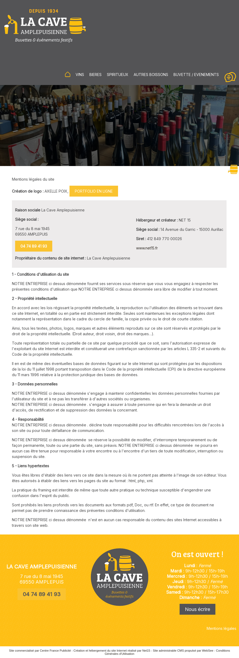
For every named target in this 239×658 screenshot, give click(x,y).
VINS (80, 74)
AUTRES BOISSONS (151, 74)
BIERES (95, 74)
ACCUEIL (67, 74)
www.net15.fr (147, 248)
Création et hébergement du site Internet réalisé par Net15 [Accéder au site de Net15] (111, 650)
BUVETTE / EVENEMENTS (196, 74)
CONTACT (230, 77)
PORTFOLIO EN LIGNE (94, 191)
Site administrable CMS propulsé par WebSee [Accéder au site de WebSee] (183, 650)
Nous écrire (197, 609)
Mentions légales (221, 628)
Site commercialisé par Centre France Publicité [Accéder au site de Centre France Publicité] (40, 650)
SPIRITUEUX (117, 74)
